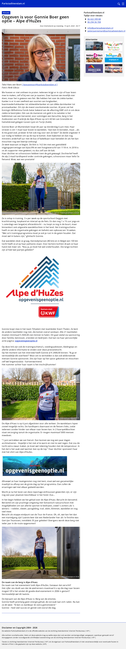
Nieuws (6, 12)
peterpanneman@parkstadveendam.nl (106, 31)
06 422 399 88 (94, 19)
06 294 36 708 (94, 22)
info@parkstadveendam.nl (100, 28)
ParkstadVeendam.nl (13, 3)
